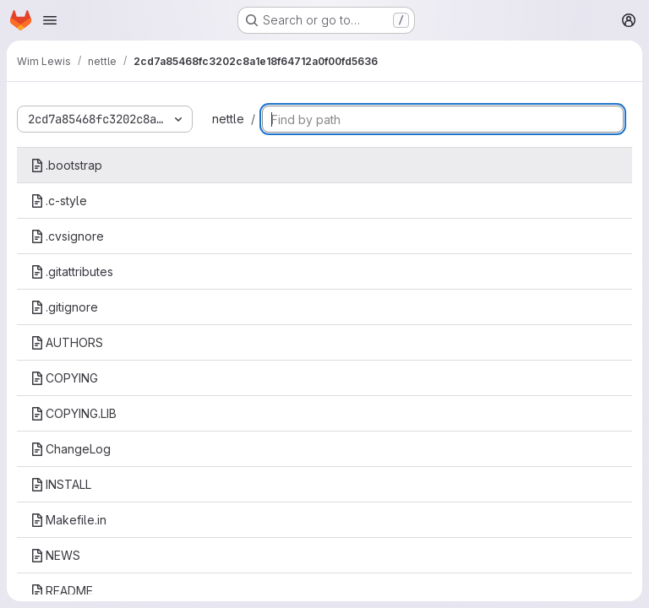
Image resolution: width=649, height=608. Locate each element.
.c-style (58, 200)
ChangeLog (70, 449)
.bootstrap (66, 165)
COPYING (64, 378)
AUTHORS (66, 342)
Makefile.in (68, 520)
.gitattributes (71, 271)
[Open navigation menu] (49, 20)
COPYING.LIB (73, 413)
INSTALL (60, 484)
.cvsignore (67, 236)
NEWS (55, 555)
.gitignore (64, 307)
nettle (228, 118)
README (61, 591)
